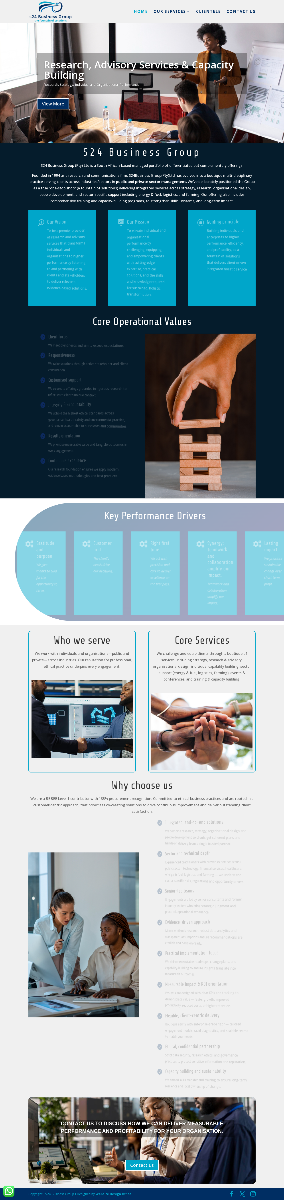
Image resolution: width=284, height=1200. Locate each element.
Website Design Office (113, 1194)
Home (141, 12)
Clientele (208, 12)
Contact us (241, 12)
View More (53, 105)
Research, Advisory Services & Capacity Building (139, 71)
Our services (170, 12)
